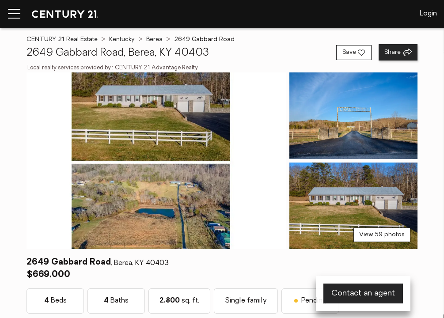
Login (428, 13)
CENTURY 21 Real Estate (62, 39)
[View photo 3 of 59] (353, 206)
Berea (154, 39)
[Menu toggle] (14, 14)
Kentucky (122, 39)
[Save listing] (354, 52)
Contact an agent (363, 293)
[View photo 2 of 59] (353, 115)
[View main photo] (156, 160)
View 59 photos (382, 234)
